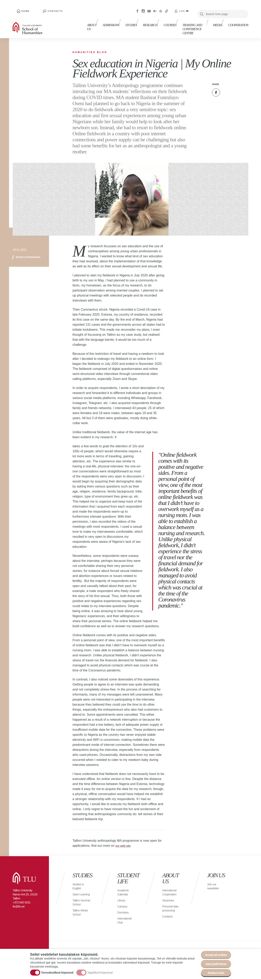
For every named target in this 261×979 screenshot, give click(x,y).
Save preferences (213, 961)
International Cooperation (170, 886)
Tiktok (167, 8)
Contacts (42, 8)
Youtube (149, 8)
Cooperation (238, 21)
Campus (123, 900)
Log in (184, 8)
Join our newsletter (214, 880)
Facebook (137, 8)
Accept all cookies (213, 949)
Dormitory (123, 906)
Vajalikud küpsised (100, 969)
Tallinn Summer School (78, 902)
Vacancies (169, 894)
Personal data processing (171, 902)
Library (121, 894)
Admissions (106, 21)
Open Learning (78, 890)
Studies (125, 21)
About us (87, 23)
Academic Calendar (124, 886)
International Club (125, 914)
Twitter (226, 86)
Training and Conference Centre (189, 23)
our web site (124, 839)
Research (142, 21)
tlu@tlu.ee (19, 900)
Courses (159, 21)
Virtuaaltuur (161, 8)
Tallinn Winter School (81, 914)
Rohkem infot (213, 972)
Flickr (155, 8)
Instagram (143, 8)
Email (236, 86)
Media (219, 21)
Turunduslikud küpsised (57, 969)
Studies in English (79, 880)
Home (21, 8)
